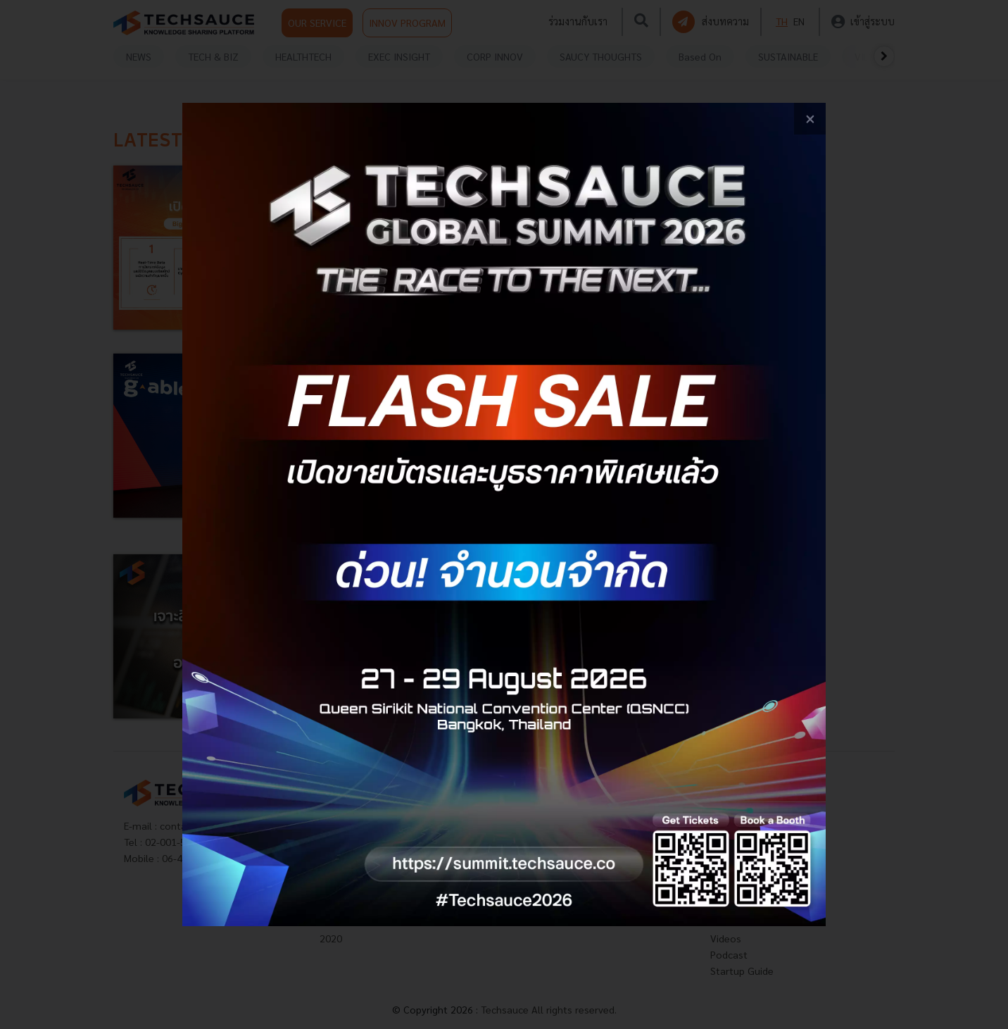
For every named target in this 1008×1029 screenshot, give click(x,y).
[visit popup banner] (504, 514)
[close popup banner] (810, 119)
